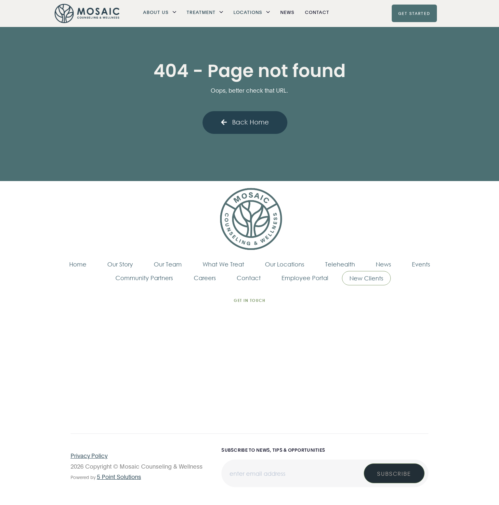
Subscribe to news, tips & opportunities (273, 450)
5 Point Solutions (119, 476)
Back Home (245, 122)
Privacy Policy (89, 455)
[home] (87, 13)
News (287, 12)
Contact (317, 12)
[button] (159, 12)
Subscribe (394, 473)
